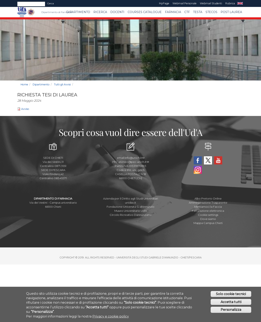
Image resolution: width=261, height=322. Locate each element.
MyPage (164, 3)
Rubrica (230, 3)
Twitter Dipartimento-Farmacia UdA (208, 160)
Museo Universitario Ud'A (130, 210)
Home (24, 84)
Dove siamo (208, 219)
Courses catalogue (145, 12)
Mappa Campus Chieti (208, 223)
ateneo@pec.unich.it (133, 161)
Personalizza (231, 311)
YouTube (218, 160)
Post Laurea (231, 12)
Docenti (117, 12)
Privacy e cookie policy (110, 317)
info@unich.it (134, 157)
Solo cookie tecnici (231, 295)
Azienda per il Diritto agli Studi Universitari (130, 198)
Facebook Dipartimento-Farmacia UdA (198, 160)
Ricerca (100, 12)
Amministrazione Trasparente (208, 202)
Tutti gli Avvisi (62, 84)
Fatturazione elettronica (208, 210)
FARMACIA (173, 12)
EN (240, 3)
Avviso (25, 108)
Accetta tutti (231, 303)
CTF (187, 12)
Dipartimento (78, 12)
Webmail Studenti (211, 3)
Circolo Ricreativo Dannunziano (131, 214)
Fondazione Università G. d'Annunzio (130, 206)
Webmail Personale (185, 3)
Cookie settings (208, 214)
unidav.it (130, 202)
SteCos (211, 12)
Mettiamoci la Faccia (208, 206)
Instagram (198, 169)
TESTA (197, 12)
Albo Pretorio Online (208, 198)
